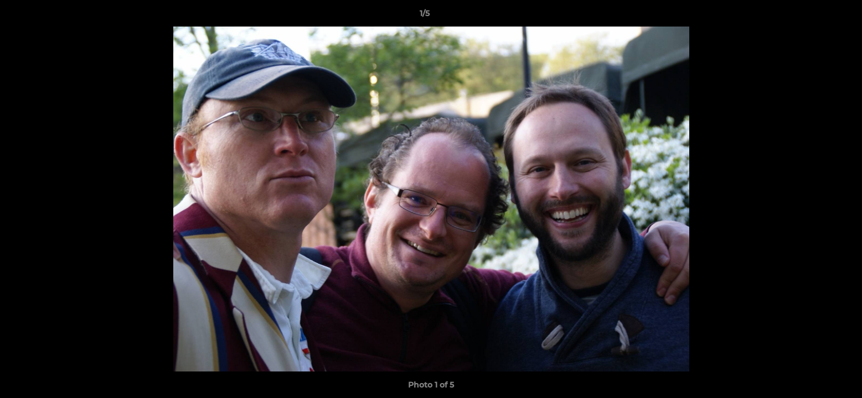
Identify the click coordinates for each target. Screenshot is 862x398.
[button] (815, 16)
